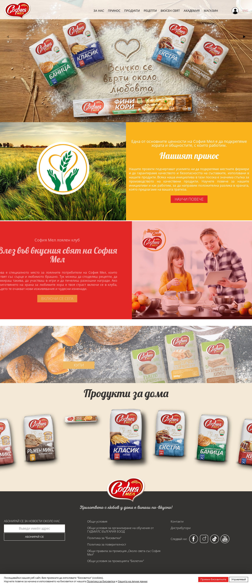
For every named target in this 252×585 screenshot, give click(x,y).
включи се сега (46, 298)
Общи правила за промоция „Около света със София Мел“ (123, 552)
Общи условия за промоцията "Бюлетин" (115, 561)
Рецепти (150, 10)
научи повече (189, 199)
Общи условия (97, 521)
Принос (114, 10)
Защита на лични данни (132, 581)
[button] (244, 36)
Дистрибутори (181, 528)
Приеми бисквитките (213, 579)
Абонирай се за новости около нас (32, 521)
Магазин (211, 10)
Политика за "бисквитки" (104, 538)
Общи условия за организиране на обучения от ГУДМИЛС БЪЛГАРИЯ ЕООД (120, 529)
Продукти (132, 10)
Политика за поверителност (106, 544)
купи (83, 375)
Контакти (177, 521)
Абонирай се (34, 536)
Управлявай (238, 579)
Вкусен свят (170, 10)
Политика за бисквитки (101, 581)
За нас (99, 10)
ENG (245, 10)
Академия (192, 10)
